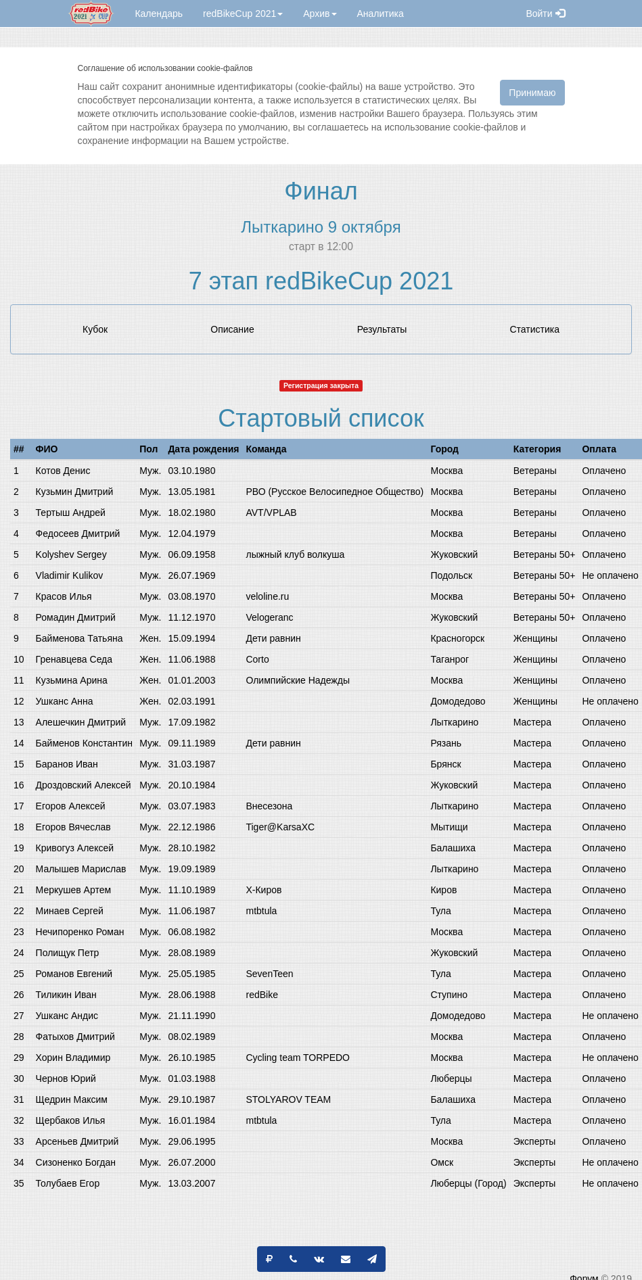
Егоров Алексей (71, 806)
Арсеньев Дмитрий (77, 1141)
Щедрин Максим (72, 1099)
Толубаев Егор (68, 1183)
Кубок (95, 329)
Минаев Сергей (70, 910)
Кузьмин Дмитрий (75, 491)
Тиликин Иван (66, 994)
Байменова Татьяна (79, 638)
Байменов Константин (84, 743)
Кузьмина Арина (72, 680)
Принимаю (532, 92)
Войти (545, 13)
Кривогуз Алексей (75, 848)
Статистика (534, 329)
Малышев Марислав (81, 868)
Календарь (159, 13)
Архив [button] (319, 13)
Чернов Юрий (66, 1078)
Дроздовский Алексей (83, 785)
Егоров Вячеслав (73, 827)
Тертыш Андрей (71, 512)
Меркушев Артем (74, 889)
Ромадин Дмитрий (76, 617)
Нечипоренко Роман (80, 931)
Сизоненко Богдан (76, 1162)
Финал (320, 191)
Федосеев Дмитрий (78, 533)
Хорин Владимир (73, 1057)
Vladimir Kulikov (70, 575)
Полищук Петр (67, 952)
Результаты (382, 329)
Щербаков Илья (71, 1120)
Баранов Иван (67, 764)
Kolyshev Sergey (71, 554)
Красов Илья (64, 596)
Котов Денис (63, 470)
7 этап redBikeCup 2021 (321, 281)
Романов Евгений (74, 973)
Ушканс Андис (67, 1015)
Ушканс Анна (64, 701)
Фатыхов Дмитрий (75, 1036)
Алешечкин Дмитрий (81, 722)
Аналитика (380, 13)
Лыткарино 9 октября (320, 227)
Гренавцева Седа (74, 659)
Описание (232, 329)
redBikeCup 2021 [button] (243, 13)
